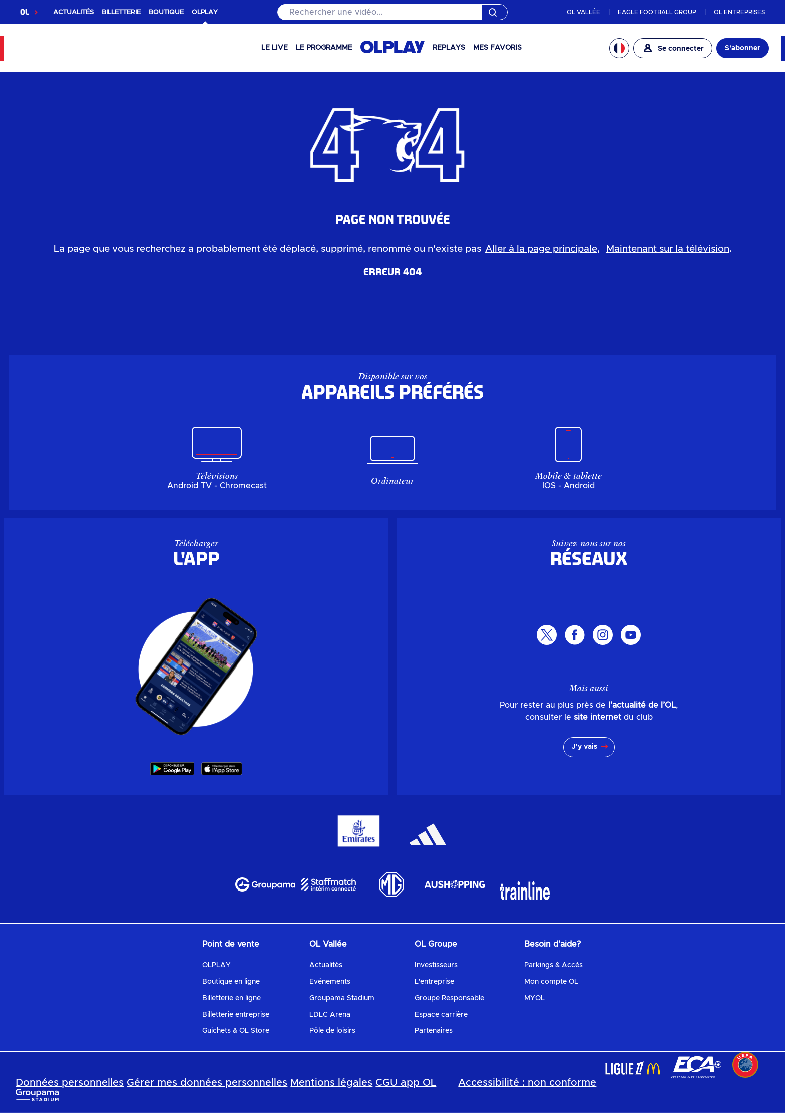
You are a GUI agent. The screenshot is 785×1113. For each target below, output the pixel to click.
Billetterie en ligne (231, 998)
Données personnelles (70, 1083)
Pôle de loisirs (332, 1030)
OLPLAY (216, 965)
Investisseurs (436, 965)
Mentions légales (331, 1083)
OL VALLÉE (583, 12)
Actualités (325, 965)
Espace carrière (441, 1014)
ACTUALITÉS (73, 12)
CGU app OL (405, 1083)
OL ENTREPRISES (739, 12)
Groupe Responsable (449, 998)
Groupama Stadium (341, 998)
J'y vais (584, 746)
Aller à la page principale (541, 249)
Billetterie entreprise (235, 1014)
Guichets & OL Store (235, 1030)
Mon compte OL (551, 981)
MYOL (534, 998)
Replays (449, 47)
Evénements (329, 981)
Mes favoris (497, 47)
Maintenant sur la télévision (667, 249)
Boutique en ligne (231, 981)
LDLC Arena (329, 1014)
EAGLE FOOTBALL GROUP (657, 12)
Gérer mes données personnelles (207, 1083)
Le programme (324, 47)
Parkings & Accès (553, 965)
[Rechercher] (392, 12)
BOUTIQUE (166, 12)
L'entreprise (434, 981)
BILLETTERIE (121, 12)
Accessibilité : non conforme (527, 1083)
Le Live (274, 47)
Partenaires (434, 1030)
